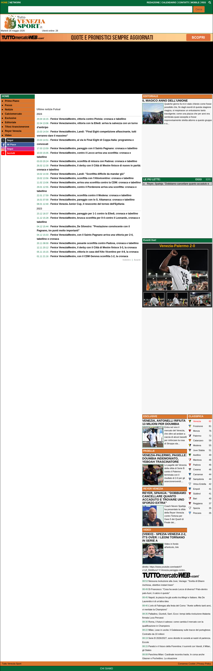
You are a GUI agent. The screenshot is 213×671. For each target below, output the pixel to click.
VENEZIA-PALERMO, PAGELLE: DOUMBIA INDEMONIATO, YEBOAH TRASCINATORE (164, 458)
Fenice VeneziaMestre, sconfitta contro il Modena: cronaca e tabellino (90, 195)
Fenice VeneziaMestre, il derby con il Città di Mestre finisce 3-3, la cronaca (93, 247)
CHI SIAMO (106, 668)
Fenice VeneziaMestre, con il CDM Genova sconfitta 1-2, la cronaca (89, 256)
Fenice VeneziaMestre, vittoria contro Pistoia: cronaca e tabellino (88, 119)
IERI (208, 179)
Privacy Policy (204, 663)
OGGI (198, 179)
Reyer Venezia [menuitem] (11, 131)
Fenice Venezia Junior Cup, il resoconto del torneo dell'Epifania (87, 204)
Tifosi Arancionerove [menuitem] (15, 126)
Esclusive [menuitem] (9, 118)
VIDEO (147, 529)
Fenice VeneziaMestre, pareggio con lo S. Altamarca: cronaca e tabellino (92, 199)
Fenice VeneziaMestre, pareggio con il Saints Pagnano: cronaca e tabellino (93, 148)
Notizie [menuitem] (7, 109)
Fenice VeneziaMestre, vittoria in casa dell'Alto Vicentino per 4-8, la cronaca (94, 251)
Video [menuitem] (6, 135)
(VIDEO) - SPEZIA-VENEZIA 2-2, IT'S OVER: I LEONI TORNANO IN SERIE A (164, 537)
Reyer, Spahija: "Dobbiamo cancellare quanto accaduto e (178, 183)
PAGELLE (149, 450)
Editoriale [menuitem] (9, 122)
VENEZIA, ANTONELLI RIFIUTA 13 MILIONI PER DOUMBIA (163, 422)
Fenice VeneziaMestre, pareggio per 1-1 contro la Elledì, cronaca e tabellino (94, 213)
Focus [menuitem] (7, 105)
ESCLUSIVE (150, 416)
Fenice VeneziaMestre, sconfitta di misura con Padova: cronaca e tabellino (93, 161)
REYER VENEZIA (153, 488)
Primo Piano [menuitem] (10, 101)
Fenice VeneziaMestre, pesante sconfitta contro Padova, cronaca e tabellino (94, 243)
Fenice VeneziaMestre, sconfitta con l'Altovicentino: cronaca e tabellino (92, 178)
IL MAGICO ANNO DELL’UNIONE (165, 100)
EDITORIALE (150, 96)
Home (5, 96)
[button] (199, 9)
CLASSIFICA (196, 416)
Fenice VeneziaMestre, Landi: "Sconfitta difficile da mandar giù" (87, 174)
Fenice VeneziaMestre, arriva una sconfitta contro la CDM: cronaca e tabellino (95, 182)
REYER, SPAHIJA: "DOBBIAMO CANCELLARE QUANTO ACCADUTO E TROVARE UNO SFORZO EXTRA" (164, 497)
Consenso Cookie (186, 663)
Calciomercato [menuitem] (12, 113)
